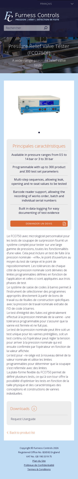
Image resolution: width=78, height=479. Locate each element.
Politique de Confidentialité (39, 465)
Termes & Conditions (39, 469)
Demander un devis (39, 223)
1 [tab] (39, 133)
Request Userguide (23, 419)
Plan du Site (39, 460)
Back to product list (22, 433)
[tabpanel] (39, 104)
